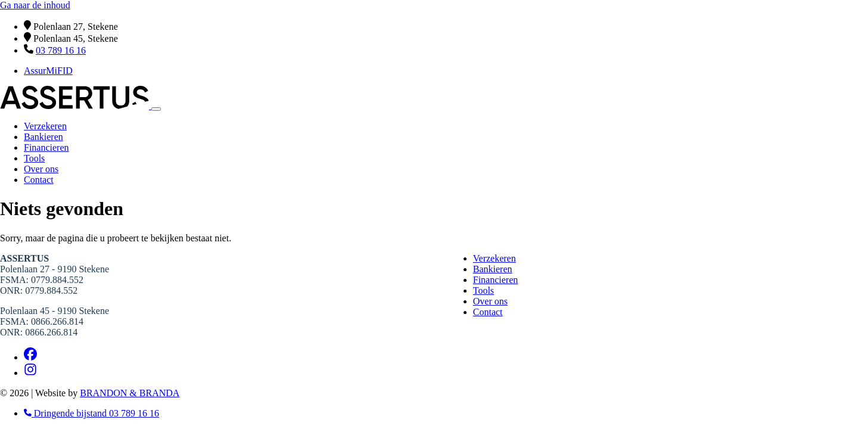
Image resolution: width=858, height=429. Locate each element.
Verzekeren (45, 126)
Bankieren (43, 137)
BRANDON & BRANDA (129, 393)
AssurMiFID (48, 71)
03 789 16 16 (61, 50)
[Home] (75, 106)
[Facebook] (30, 357)
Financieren (46, 147)
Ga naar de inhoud (35, 5)
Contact (39, 180)
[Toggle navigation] (156, 109)
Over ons (41, 169)
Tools (34, 158)
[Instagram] (30, 373)
